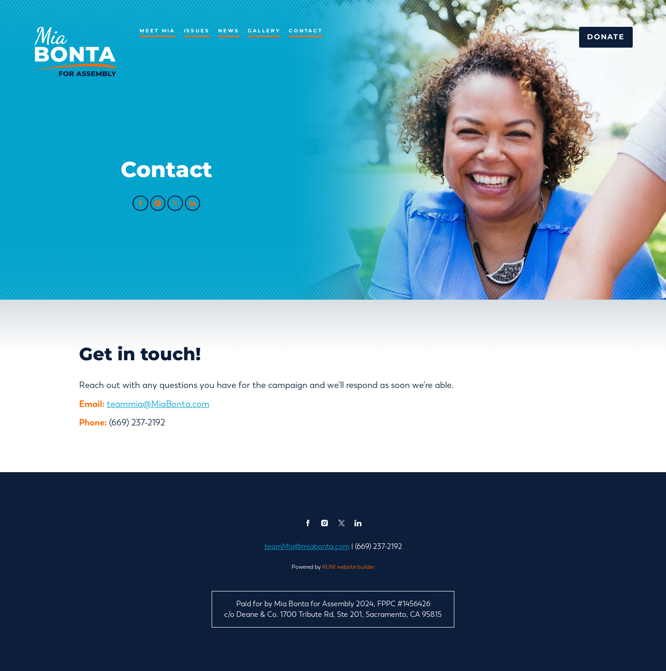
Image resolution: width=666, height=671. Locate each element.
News (228, 30)
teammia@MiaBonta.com (158, 404)
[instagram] (157, 203)
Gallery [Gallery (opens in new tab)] (264, 30)
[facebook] (140, 203)
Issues (197, 30)
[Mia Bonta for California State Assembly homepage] (75, 53)
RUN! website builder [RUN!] (348, 567)
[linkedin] (192, 203)
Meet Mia (157, 30)
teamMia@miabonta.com (306, 546)
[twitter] (175, 203)
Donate (605, 36)
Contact (306, 30)
